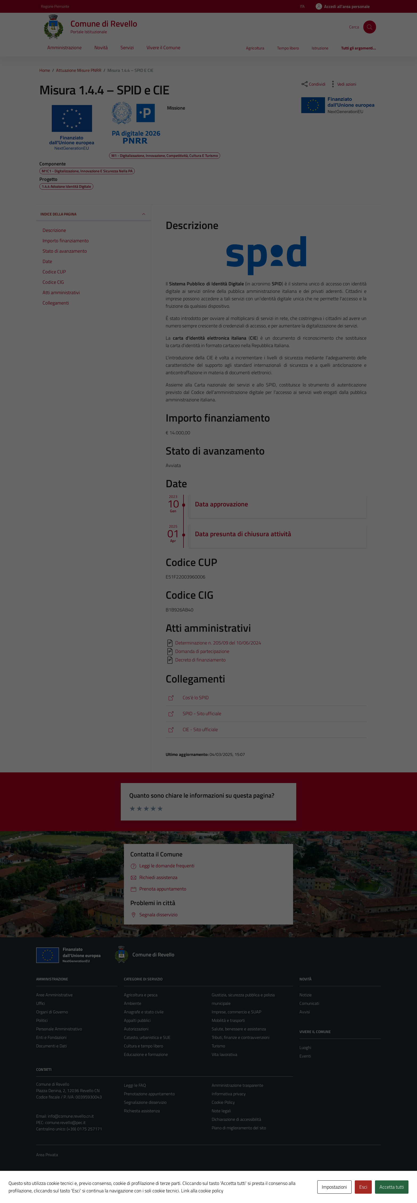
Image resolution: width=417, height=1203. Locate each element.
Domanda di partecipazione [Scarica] (202, 651)
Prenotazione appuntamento (149, 1093)
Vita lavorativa (224, 1054)
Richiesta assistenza (142, 1111)
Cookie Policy (223, 1102)
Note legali (221, 1111)
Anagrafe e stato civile (144, 1012)
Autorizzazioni (136, 1029)
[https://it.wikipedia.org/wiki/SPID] (266, 698)
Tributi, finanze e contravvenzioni (240, 1037)
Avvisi (304, 1012)
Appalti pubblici (137, 1020)
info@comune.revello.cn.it (71, 1116)
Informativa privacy (229, 1093)
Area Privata (47, 1154)
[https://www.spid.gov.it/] (266, 714)
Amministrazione (64, 47)
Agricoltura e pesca (140, 995)
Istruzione (320, 48)
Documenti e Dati (51, 1046)
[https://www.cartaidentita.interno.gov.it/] (266, 730)
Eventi (305, 1056)
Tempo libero (288, 48)
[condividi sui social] (313, 84)
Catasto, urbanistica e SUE (147, 1037)
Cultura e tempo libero (143, 1046)
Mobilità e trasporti (228, 1020)
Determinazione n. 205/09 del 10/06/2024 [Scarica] (218, 642)
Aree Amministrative (54, 995)
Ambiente (132, 1003)
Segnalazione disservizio (145, 1102)
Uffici (40, 1003)
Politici (42, 1020)
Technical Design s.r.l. (72, 1188)
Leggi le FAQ (135, 1085)
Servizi (127, 47)
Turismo (218, 1046)
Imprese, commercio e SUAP (236, 1012)
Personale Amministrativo (59, 1029)
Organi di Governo (52, 1012)
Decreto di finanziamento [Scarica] (200, 659)
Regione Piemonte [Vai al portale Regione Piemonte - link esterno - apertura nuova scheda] (55, 6)
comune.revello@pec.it (65, 1122)
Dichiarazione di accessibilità (236, 1119)
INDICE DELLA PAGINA (93, 214)
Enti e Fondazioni (51, 1037)
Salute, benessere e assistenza (239, 1029)
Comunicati (309, 1003)
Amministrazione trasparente (237, 1085)
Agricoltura (255, 48)
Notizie (305, 995)
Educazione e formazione (146, 1054)
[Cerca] (369, 26)
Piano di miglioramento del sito (239, 1128)
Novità (101, 47)
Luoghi (305, 1047)
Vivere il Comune (163, 47)
